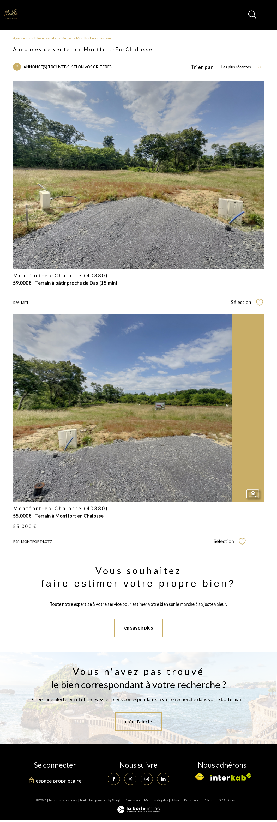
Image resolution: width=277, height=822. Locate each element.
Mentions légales (156, 800)
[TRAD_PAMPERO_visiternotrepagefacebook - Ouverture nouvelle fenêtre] (114, 779)
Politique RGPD (214, 800)
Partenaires (192, 800)
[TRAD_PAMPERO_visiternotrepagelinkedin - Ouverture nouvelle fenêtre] (163, 779)
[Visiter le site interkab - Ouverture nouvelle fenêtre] (230, 777)
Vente (66, 38)
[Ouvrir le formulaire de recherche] (252, 15)
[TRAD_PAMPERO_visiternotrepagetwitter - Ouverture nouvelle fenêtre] (130, 779)
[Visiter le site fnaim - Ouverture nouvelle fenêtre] (199, 777)
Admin (176, 800)
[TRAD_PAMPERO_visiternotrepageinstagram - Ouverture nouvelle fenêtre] (147, 779)
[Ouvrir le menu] (268, 15)
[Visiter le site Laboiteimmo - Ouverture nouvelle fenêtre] (138, 811)
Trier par (202, 67)
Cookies (234, 800)
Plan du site (133, 800)
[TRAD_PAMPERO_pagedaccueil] (11, 17)
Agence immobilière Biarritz (34, 38)
